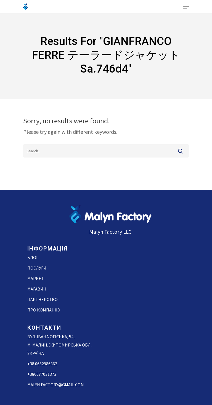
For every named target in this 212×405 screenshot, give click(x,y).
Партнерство (42, 299)
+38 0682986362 (42, 363)
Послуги (36, 268)
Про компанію (43, 310)
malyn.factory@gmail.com (55, 384)
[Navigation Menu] (186, 6)
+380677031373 (41, 374)
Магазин (36, 289)
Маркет (35, 278)
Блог (32, 257)
